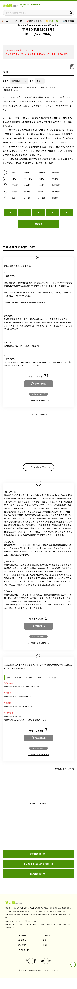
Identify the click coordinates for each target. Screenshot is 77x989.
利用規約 (22, 945)
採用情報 (22, 940)
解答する (38, 224)
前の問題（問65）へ (38, 853)
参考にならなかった (38, 394)
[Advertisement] (38, 436)
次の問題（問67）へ (38, 873)
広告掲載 (46, 935)
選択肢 (6, 81)
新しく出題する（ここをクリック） (36, 53)
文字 (32, 81)
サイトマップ (23, 950)
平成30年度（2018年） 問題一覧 (39, 863)
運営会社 (22, 935)
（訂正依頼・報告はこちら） (12, 90)
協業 (44, 940)
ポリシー (46, 945)
